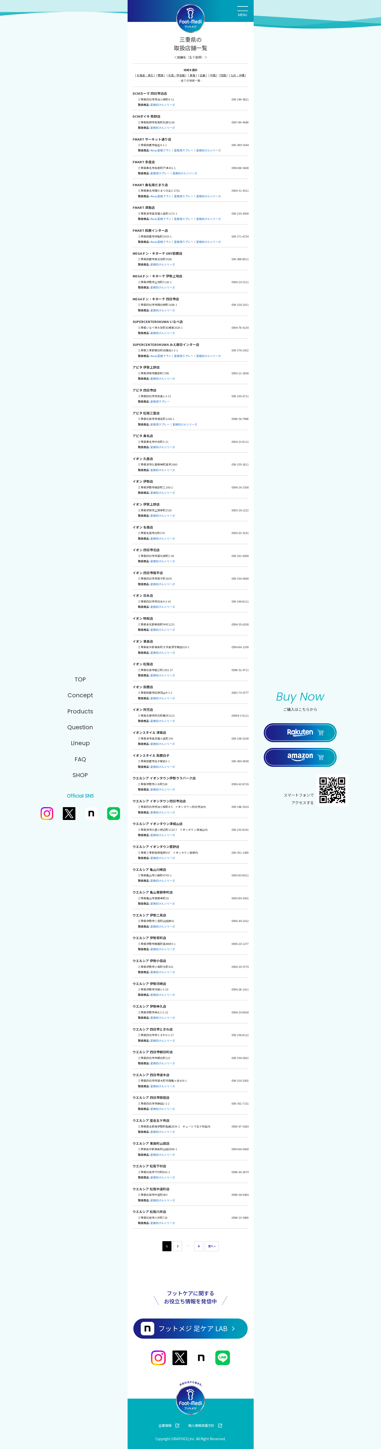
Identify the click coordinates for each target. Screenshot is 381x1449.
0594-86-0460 (240, 1149)
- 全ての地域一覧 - (190, 80)
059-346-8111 (240, 601)
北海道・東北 (145, 75)
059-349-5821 (240, 99)
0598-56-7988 (240, 419)
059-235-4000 (240, 213)
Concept (80, 695)
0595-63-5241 (240, 533)
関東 (161, 75)
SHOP (80, 775)
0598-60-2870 (240, 1172)
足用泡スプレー (183, 150)
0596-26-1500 (240, 487)
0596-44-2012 (240, 921)
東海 (193, 75)
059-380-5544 (240, 145)
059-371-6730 (240, 236)
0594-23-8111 (240, 442)
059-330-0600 (240, 578)
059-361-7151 (240, 1103)
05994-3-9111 (240, 715)
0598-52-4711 (240, 670)
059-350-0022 (240, 1058)
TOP (80, 679)
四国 (223, 75)
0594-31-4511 (240, 190)
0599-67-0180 (240, 1126)
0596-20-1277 (240, 944)
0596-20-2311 (240, 282)
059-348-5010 (240, 807)
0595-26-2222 (240, 510)
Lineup (80, 743)
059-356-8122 (240, 1035)
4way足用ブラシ (160, 150)
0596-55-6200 (240, 624)
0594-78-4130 (240, 328)
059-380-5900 (240, 761)
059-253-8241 (240, 830)
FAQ (80, 759)
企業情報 (169, 1425)
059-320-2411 (240, 305)
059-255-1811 (240, 464)
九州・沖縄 (237, 75)
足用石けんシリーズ (162, 105)
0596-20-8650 (240, 1012)
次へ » (212, 1246)
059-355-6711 (240, 396)
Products (80, 711)
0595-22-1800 (240, 373)
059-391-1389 (240, 852)
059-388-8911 (240, 259)
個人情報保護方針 (205, 1425)
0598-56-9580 (240, 1195)
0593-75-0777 (240, 693)
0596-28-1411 (240, 989)
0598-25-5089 (240, 1218)
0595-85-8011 (240, 875)
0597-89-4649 (240, 122)
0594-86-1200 (240, 647)
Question (80, 727)
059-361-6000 (240, 556)
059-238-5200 (240, 738)
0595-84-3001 (240, 898)
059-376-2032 (240, 350)
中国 (213, 75)
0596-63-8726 (240, 784)
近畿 (203, 75)
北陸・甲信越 (176, 75)
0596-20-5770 (240, 967)
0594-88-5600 (240, 168)
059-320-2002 (240, 1080)
